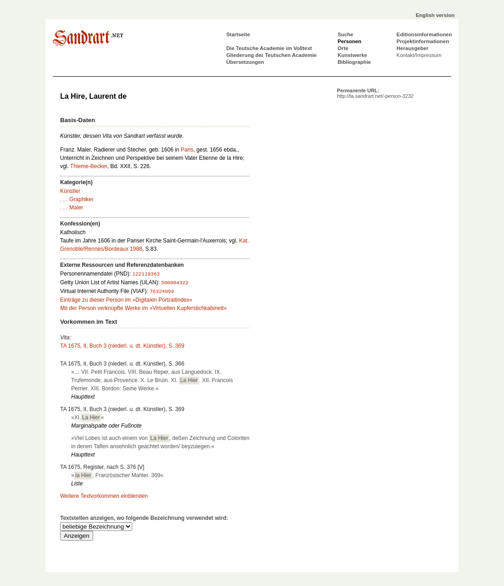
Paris (187, 149)
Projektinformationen (423, 41)
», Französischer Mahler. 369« (117, 475)
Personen (349, 41)
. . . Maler (71, 207)
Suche (345, 34)
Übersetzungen (245, 62)
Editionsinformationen (424, 34)
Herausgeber (413, 48)
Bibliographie (354, 62)
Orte (342, 48)
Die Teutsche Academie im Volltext (269, 48)
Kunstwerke (352, 55)
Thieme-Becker (88, 166)
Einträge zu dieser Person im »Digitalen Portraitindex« (126, 300)
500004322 (174, 283)
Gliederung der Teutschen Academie (271, 55)
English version (435, 15)
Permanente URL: (375, 93)
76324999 (162, 291)
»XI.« (87, 417)
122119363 (145, 274)
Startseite (238, 34)
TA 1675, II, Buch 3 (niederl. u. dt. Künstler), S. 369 (122, 346)
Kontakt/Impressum (419, 55)
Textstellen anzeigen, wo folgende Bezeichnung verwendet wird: (144, 518)
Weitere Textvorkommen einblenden (104, 496)
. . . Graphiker (77, 199)
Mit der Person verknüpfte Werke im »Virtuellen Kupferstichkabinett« (143, 308)
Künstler (70, 191)
